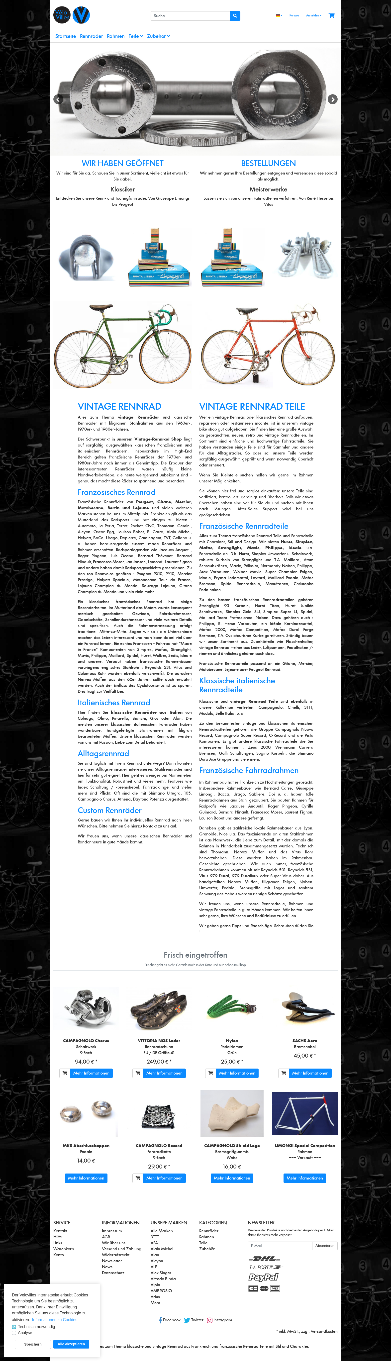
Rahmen (116, 36)
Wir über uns (113, 1243)
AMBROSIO (161, 1291)
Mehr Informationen (91, 1073)
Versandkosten (324, 1332)
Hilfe (57, 1237)
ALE (154, 1267)
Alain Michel (162, 1249)
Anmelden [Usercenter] (313, 15)
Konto (58, 1255)
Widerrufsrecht (115, 1255)
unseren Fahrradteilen (258, 198)
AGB (106, 1237)
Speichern (33, 1344)
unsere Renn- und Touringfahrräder (114, 198)
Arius (155, 1297)
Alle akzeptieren (71, 1344)
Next (333, 99)
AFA (154, 1243)
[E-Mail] (280, 1246)
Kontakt (294, 15)
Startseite (65, 36)
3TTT (155, 1237)
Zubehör (158, 36)
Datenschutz (113, 1273)
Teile (136, 36)
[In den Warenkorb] (64, 1073)
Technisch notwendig (36, 1327)
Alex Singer (161, 1273)
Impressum (112, 1231)
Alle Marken (162, 1231)
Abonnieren (324, 1246)
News (107, 1267)
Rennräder (91, 36)
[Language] (279, 15)
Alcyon (157, 1261)
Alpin (155, 1285)
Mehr (155, 1303)
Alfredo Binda (163, 1279)
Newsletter (112, 1261)
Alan (155, 1255)
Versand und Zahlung (121, 1249)
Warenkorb (63, 1249)
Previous (58, 99)
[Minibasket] (331, 15)
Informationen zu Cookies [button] (54, 1320)
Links (57, 1243)
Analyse (25, 1333)
